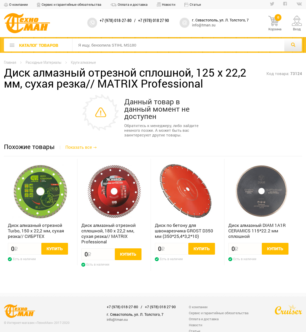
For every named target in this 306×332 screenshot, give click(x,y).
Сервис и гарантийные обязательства (71, 4)
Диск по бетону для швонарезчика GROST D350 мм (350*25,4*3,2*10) (184, 230)
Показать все (78, 147)
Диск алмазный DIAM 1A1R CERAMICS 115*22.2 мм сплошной (257, 230)
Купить (55, 249)
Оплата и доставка (133, 4)
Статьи (195, 4)
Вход (297, 29)
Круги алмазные (83, 62)
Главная (10, 62)
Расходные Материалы (43, 62)
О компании (18, 4)
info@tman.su (204, 24)
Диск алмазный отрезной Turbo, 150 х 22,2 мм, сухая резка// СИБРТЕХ (36, 230)
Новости (168, 4)
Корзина (274, 23)
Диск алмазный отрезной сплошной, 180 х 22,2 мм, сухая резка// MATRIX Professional (108, 233)
